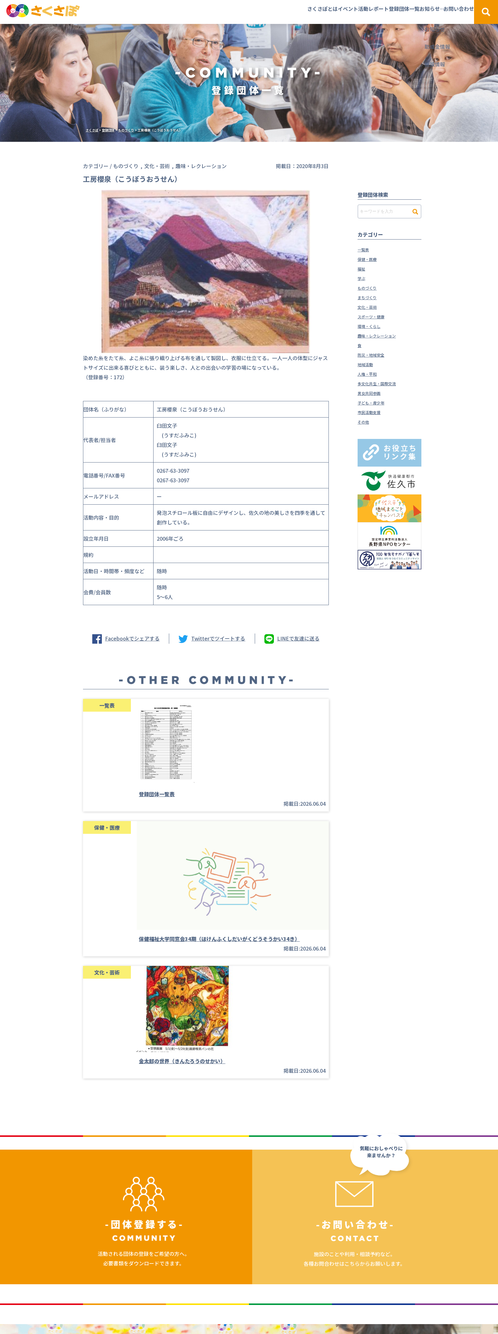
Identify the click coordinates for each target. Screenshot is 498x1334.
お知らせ (399, 12)
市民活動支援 (373, 412)
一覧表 (365, 249)
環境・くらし (373, 326)
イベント (271, 12)
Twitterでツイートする (218, 638)
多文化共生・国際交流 (383, 383)
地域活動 (368, 364)
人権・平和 (370, 373)
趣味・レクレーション (383, 335)
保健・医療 (370, 259)
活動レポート (312, 12)
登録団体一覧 (358, 12)
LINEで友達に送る (298, 638)
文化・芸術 (370, 306)
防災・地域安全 (375, 354)
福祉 (363, 268)
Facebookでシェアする (132, 638)
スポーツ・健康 (375, 316)
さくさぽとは (230, 12)
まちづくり (370, 297)
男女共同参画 (373, 392)
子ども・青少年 (375, 402)
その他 (365, 421)
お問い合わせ (443, 12)
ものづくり (370, 287)
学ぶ (363, 278)
